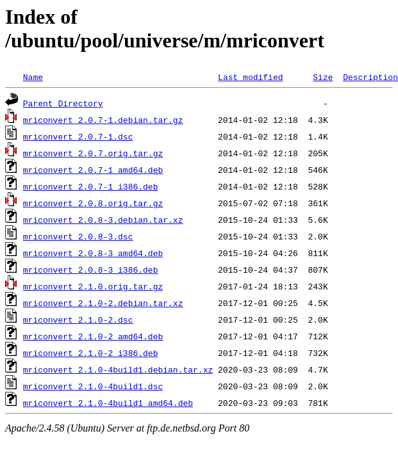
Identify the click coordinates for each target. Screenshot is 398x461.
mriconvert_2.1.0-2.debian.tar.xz (103, 303)
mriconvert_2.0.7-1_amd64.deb (93, 169)
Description (370, 77)
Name (33, 77)
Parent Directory (63, 103)
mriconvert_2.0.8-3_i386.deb (90, 269)
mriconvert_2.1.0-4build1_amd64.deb (108, 402)
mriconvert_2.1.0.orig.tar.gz (93, 286)
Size (323, 77)
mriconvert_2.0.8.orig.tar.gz (93, 203)
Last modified (250, 77)
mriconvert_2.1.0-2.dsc (78, 319)
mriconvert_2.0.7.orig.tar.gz (93, 153)
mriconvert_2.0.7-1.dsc (78, 136)
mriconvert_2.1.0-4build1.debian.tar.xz (118, 369)
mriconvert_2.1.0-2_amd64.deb (93, 336)
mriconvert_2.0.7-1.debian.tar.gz (103, 119)
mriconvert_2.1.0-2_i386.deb (90, 353)
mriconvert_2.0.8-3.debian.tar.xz (103, 219)
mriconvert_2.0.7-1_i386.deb (90, 186)
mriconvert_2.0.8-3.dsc (78, 236)
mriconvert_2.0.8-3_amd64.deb (93, 253)
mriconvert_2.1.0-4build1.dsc (93, 386)
